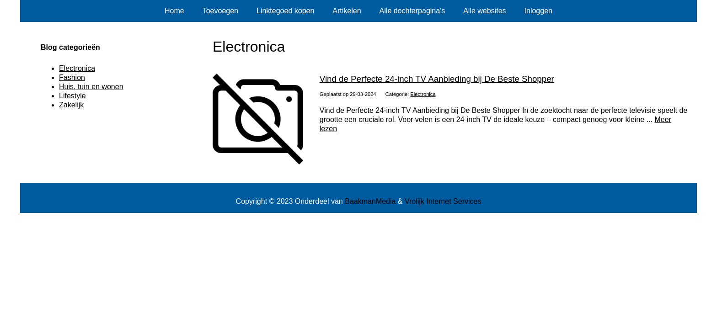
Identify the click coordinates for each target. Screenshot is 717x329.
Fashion (72, 77)
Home (174, 11)
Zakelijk (71, 105)
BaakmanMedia (370, 201)
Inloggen (538, 11)
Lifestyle (72, 96)
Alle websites (484, 11)
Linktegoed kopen (285, 11)
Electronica (422, 94)
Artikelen (346, 11)
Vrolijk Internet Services (443, 201)
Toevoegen (220, 11)
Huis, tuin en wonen (91, 86)
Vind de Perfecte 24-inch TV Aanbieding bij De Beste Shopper (437, 79)
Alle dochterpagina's (412, 11)
